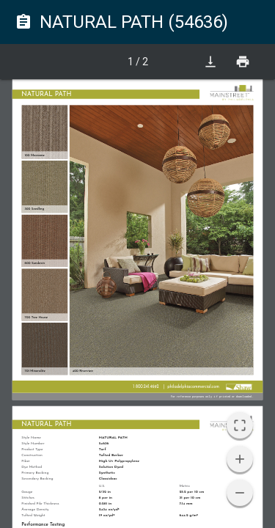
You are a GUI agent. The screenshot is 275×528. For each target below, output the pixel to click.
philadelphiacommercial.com (193, 387)
